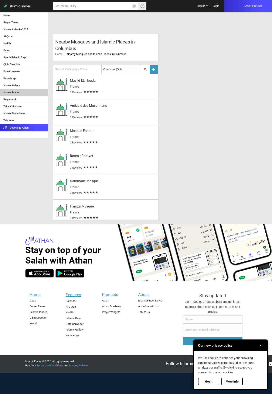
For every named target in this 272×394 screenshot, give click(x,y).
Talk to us (144, 312)
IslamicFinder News (150, 300)
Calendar (71, 301)
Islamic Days (73, 318)
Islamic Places (38, 312)
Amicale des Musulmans (88, 106)
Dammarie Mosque (84, 181)
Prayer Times (37, 306)
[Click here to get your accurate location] (134, 6)
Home (58, 54)
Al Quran (71, 306)
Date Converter (75, 323)
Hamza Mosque (82, 206)
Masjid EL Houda (83, 81)
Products (110, 294)
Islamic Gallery (75, 329)
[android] (69, 273)
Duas (33, 300)
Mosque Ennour (82, 131)
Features (73, 294)
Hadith (70, 312)
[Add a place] (154, 69)
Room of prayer (81, 156)
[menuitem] (202, 6)
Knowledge (72, 335)
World (33, 323)
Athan (105, 300)
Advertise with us (148, 306)
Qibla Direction (38, 317)
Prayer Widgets (111, 312)
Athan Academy (111, 306)
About (143, 294)
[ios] (39, 273)
